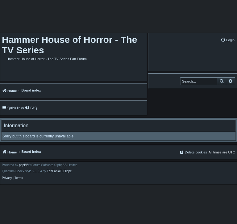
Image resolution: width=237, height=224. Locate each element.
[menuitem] (228, 40)
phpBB (23, 165)
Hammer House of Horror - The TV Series (69, 45)
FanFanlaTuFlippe (59, 171)
